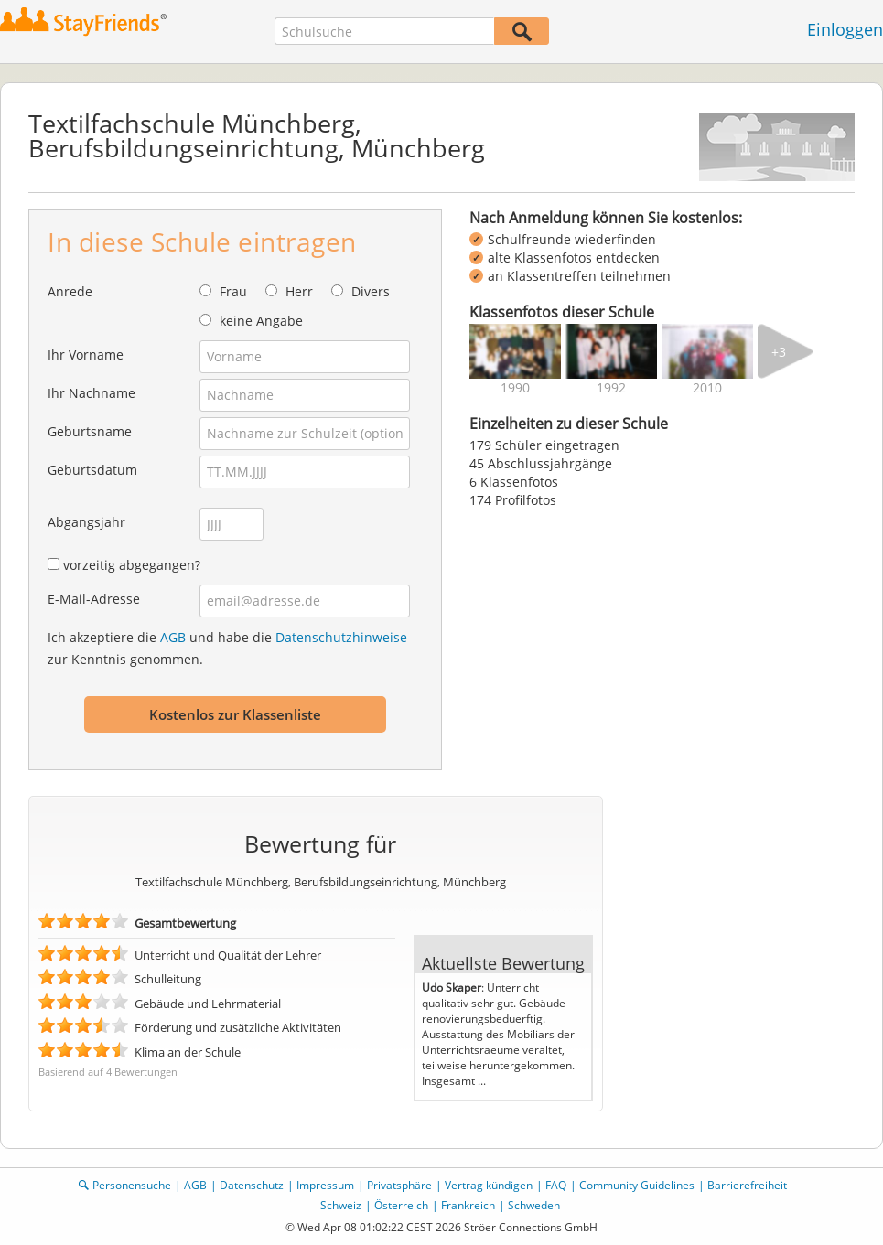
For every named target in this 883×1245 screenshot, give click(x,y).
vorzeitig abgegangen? (131, 565)
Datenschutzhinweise (341, 637)
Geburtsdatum (92, 469)
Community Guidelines (637, 1185)
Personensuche (131, 1185)
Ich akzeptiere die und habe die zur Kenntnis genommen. (227, 648)
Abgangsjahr (86, 522)
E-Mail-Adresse (94, 598)
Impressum (325, 1185)
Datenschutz (252, 1185)
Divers (370, 291)
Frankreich (468, 1205)
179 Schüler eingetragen (544, 445)
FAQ (555, 1185)
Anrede (70, 291)
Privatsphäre (399, 1185)
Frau (233, 291)
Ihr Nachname (91, 393)
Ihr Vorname (86, 354)
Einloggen (845, 29)
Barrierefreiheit (747, 1185)
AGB (173, 637)
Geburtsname (90, 431)
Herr (299, 291)
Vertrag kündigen (489, 1185)
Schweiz (340, 1205)
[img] (515, 351)
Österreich (401, 1205)
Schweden (534, 1205)
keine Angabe (261, 320)
